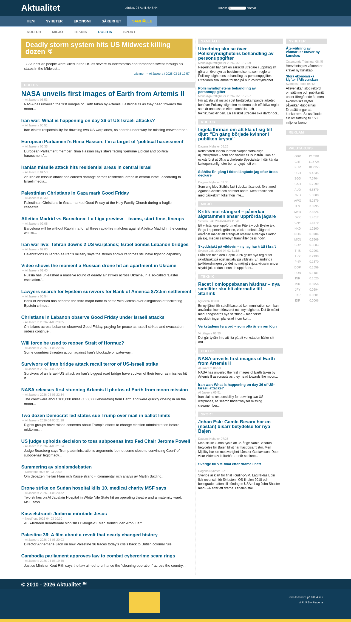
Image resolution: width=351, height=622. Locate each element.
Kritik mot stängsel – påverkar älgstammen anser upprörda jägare (237, 214)
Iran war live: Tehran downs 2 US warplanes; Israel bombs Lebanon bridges (105, 244)
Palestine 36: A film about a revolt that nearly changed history (89, 534)
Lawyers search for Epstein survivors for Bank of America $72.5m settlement (106, 291)
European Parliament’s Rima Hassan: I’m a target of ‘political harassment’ (103, 141)
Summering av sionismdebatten (56, 467)
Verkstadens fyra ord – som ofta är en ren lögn (237, 326)
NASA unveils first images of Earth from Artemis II (102, 93)
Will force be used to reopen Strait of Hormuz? (72, 343)
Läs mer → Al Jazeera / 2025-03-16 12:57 (161, 73)
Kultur (34, 32)
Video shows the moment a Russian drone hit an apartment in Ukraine (99, 265)
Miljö (57, 32)
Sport (129, 32)
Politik (105, 32)
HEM (31, 21)
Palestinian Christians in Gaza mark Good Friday (75, 193)
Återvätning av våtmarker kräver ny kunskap (303, 51)
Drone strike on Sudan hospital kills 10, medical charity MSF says (93, 488)
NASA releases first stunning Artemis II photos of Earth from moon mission (104, 389)
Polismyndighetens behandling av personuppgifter (227, 90)
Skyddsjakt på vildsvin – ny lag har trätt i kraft (237, 246)
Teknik (80, 32)
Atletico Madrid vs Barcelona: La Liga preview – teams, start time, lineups (102, 218)
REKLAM (296, 132)
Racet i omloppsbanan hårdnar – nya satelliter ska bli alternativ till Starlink (239, 289)
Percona (318, 602)
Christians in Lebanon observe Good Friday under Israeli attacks (93, 317)
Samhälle (142, 21)
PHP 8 (306, 602)
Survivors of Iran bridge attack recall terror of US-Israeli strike (89, 364)
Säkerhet (111, 21)
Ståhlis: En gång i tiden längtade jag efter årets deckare (238, 173)
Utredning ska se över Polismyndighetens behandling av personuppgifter (236, 53)
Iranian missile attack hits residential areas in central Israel (86, 167)
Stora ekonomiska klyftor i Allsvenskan (302, 78)
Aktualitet (68, 585)
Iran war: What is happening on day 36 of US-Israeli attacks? (88, 120)
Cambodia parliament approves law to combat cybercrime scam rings (98, 556)
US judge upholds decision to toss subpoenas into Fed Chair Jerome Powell (105, 441)
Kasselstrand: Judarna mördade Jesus (64, 513)
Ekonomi (82, 21)
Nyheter (54, 21)
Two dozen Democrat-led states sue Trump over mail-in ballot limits (96, 415)
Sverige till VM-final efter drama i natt (229, 464)
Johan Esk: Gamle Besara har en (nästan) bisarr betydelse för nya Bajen (234, 426)
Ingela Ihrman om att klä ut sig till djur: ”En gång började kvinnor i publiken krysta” (235, 134)
